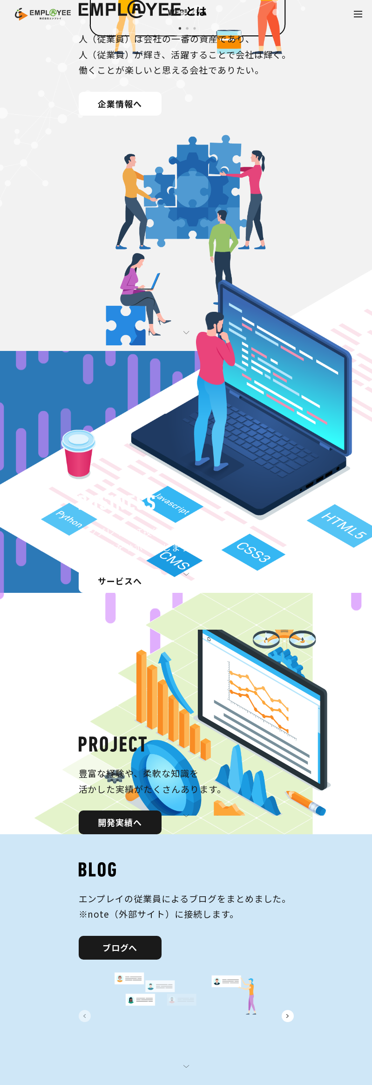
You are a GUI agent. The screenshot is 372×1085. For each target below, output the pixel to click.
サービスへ (120, 581)
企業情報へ (120, 103)
